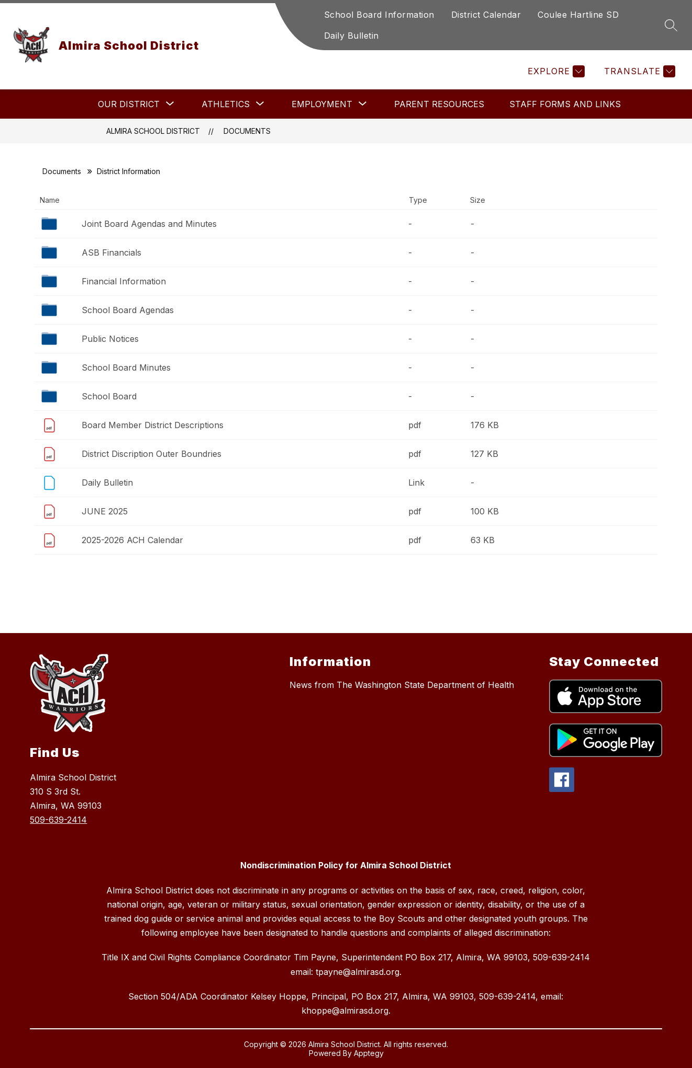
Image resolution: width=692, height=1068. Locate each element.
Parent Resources (439, 104)
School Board (109, 396)
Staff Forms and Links (565, 104)
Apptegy (369, 1053)
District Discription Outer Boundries (151, 454)
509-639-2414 (58, 819)
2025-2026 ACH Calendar (132, 540)
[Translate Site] (638, 71)
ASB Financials (111, 252)
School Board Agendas (128, 310)
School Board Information (379, 14)
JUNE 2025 (105, 511)
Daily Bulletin (351, 35)
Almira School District (153, 131)
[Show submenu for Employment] (322, 104)
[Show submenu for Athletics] (226, 104)
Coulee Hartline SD (578, 14)
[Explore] (555, 71)
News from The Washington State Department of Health (401, 685)
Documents (247, 131)
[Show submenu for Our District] (129, 104)
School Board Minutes (126, 367)
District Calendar (486, 14)
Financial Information (124, 281)
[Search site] (671, 25)
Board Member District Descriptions (153, 425)
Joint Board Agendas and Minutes (149, 224)
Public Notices (110, 339)
